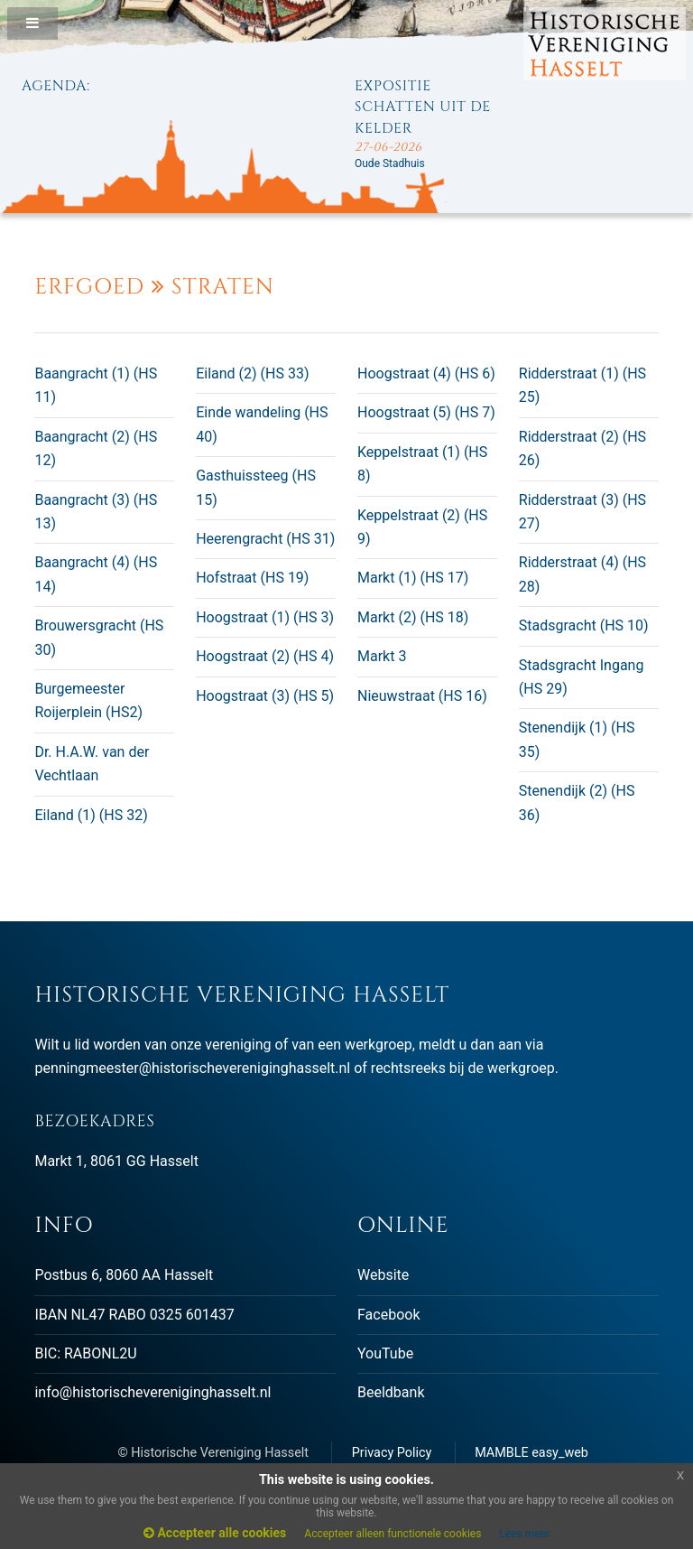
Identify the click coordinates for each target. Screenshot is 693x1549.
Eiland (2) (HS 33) (252, 373)
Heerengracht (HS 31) (265, 538)
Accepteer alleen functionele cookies (392, 1533)
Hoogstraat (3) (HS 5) (265, 696)
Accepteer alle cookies (214, 1533)
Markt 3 (381, 656)
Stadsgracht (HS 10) (584, 625)
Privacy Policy (392, 1452)
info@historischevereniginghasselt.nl (152, 1392)
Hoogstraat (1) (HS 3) (265, 617)
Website (383, 1274)
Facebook (388, 1314)
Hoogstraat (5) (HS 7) (426, 412)
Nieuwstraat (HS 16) (422, 696)
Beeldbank (390, 1392)
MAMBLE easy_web (531, 1452)
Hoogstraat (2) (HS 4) (265, 656)
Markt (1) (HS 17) (412, 577)
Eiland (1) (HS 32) (90, 815)
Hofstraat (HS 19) (252, 577)
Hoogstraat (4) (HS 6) (426, 373)
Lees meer (524, 1533)
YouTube (385, 1353)
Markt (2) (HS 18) (412, 617)
